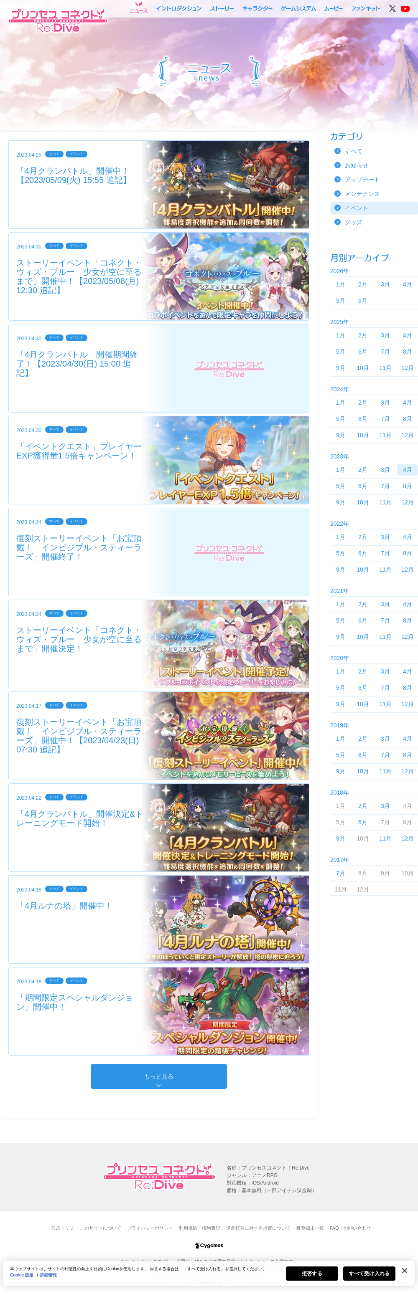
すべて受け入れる (369, 1273)
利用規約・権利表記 (199, 1228)
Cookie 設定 (21, 1275)
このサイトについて (100, 1228)
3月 (385, 284)
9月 (340, 368)
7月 (385, 351)
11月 (385, 368)
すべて (353, 151)
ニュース (139, 7)
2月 (362, 284)
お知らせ (356, 165)
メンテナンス (362, 193)
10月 (363, 368)
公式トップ (62, 1228)
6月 (362, 300)
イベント (356, 208)
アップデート (362, 179)
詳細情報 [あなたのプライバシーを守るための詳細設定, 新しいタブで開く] (48, 1275)
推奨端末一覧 (310, 1228)
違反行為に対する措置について (258, 1228)
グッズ (353, 222)
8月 (407, 351)
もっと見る (158, 1076)
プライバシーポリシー (150, 1228)
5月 (340, 300)
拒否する (312, 1273)
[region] (209, 1273)
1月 (340, 284)
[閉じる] (404, 1270)
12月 (407, 368)
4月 (407, 284)
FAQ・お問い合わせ (350, 1228)
